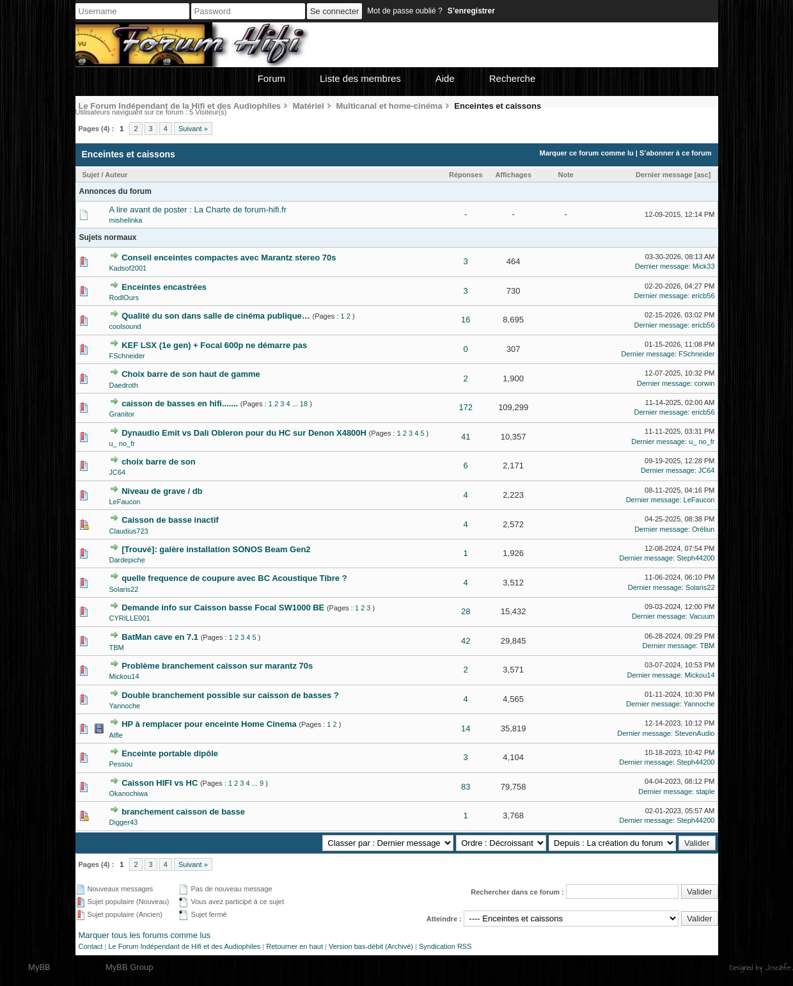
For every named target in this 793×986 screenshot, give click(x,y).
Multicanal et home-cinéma (389, 106)
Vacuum (702, 616)
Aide (445, 78)
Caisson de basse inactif (170, 520)
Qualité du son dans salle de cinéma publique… (216, 316)
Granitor (122, 414)
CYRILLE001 (129, 618)
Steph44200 (695, 558)
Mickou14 (124, 676)
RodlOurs (124, 297)
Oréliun (703, 529)
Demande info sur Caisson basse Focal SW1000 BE (223, 607)
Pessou (121, 764)
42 (465, 641)
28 (465, 611)
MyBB (39, 967)
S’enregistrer (471, 10)
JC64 (117, 472)
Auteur (116, 175)
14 (465, 728)
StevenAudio (694, 733)
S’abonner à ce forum (675, 153)
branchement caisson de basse (183, 811)
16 (465, 319)
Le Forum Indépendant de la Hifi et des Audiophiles (180, 106)
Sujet (91, 175)
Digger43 (123, 822)
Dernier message (664, 175)
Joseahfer (779, 967)
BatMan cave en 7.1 (160, 637)
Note (566, 175)
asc (702, 175)
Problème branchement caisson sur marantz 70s (217, 666)
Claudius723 (128, 531)
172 (466, 407)
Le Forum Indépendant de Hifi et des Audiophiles (184, 946)
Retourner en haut (294, 946)
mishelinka (126, 220)
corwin (705, 383)
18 (304, 404)
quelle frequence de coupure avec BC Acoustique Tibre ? (234, 578)
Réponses (466, 175)
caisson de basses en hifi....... (180, 403)
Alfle (116, 735)
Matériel (308, 106)
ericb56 (702, 295)
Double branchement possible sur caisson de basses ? (230, 695)
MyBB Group (129, 967)
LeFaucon (125, 501)
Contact (91, 946)
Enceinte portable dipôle (170, 753)
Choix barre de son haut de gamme (191, 374)
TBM (116, 647)
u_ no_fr (122, 443)
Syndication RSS (445, 946)
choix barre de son (159, 461)
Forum (271, 78)
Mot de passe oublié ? (404, 10)
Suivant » (193, 128)
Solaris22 (124, 589)
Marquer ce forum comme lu (586, 153)
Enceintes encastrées (164, 287)
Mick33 (704, 266)
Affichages (513, 175)
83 (465, 786)
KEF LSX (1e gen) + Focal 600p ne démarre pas (214, 345)
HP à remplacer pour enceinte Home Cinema (209, 724)
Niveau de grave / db (162, 491)
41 (465, 436)
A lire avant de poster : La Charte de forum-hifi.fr (198, 209)
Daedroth (123, 385)
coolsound (125, 326)
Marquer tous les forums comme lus (145, 935)
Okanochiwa (128, 793)
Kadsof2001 (128, 268)
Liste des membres (360, 78)
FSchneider (127, 356)
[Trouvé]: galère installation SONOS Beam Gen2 (216, 549)
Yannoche (125, 706)
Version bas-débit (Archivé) (371, 946)
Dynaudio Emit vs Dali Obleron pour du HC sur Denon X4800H (244, 433)
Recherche (512, 78)
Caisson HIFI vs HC (160, 783)
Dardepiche (127, 560)
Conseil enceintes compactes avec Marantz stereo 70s (229, 257)
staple (705, 791)
